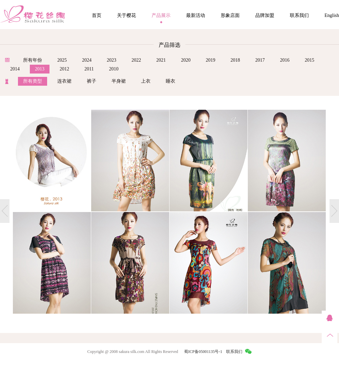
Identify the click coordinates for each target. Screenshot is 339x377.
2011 (89, 68)
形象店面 (230, 15)
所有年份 (32, 60)
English (331, 15)
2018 (235, 60)
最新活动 (195, 15)
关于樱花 (126, 15)
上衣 (146, 81)
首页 (96, 15)
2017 (260, 60)
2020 (186, 60)
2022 (136, 60)
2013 (39, 68)
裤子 (91, 81)
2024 (87, 60)
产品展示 (161, 15)
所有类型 (32, 81)
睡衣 (170, 81)
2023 (111, 60)
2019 (210, 60)
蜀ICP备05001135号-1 (203, 351)
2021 (161, 60)
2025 (62, 60)
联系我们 (299, 15)
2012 (64, 68)
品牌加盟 (264, 15)
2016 (285, 60)
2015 (309, 60)
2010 (113, 68)
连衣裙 (64, 81)
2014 (15, 68)
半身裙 (119, 81)
